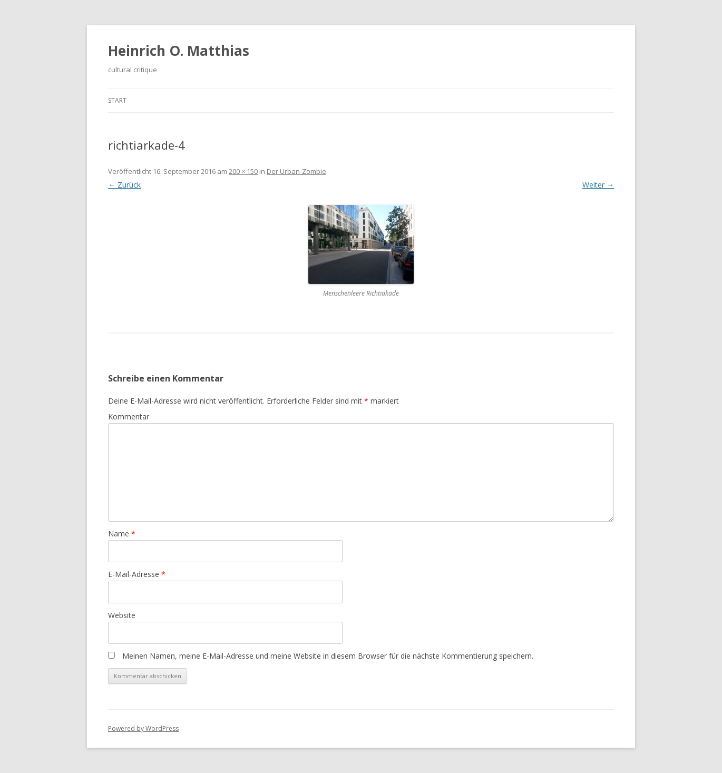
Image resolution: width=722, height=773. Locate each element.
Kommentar (128, 417)
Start (117, 100)
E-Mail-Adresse (136, 574)
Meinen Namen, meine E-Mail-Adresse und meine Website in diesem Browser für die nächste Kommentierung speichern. (327, 656)
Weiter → (598, 185)
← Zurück (124, 185)
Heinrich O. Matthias (178, 50)
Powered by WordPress (143, 728)
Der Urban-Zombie (296, 171)
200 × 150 (243, 171)
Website (121, 615)
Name (121, 534)
